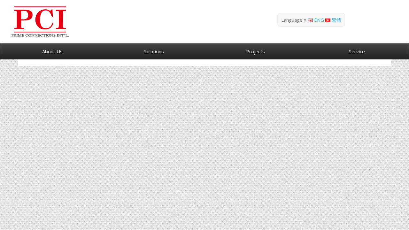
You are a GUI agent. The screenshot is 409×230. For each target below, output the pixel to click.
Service (357, 51)
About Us (52, 51)
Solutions (154, 51)
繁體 (333, 20)
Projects (255, 51)
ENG (316, 20)
